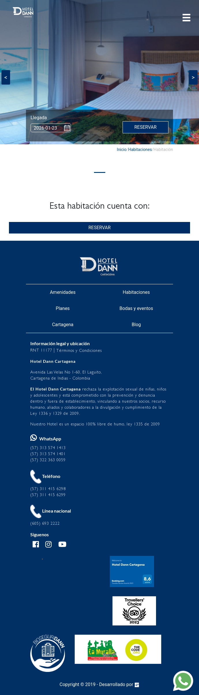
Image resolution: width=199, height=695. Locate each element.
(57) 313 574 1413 (48, 447)
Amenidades (63, 292)
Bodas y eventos (136, 308)
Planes (63, 308)
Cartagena (63, 324)
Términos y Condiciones (79, 350)
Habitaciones (140, 149)
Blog (136, 324)
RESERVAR (99, 227)
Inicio (122, 149)
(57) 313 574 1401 (48, 453)
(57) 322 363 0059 (48, 459)
